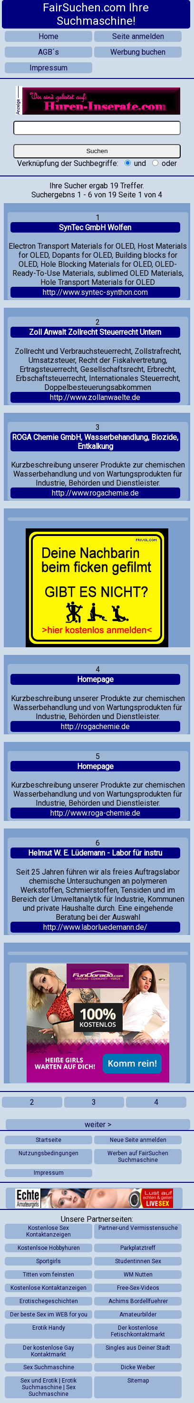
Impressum (48, 67)
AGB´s (48, 52)
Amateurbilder (137, 1314)
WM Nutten (138, 1274)
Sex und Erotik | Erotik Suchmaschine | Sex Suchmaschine (48, 1387)
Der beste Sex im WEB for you (48, 1314)
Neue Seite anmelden (138, 1140)
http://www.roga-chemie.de (95, 813)
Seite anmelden (138, 36)
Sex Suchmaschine (48, 1367)
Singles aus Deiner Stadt (138, 1348)
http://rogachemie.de (95, 726)
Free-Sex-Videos (138, 1288)
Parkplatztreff (137, 1248)
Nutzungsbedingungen (48, 1153)
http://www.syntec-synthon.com (95, 292)
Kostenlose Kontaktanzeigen (48, 1288)
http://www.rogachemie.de (95, 492)
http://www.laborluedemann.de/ (95, 927)
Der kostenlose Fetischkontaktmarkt (138, 1331)
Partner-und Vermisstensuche (138, 1228)
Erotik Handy (48, 1328)
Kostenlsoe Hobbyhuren (49, 1248)
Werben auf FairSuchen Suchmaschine (137, 1156)
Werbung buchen (137, 52)
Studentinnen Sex (138, 1261)
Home (48, 36)
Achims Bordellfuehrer (138, 1301)
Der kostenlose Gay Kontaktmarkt (48, 1351)
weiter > (98, 1124)
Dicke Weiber (138, 1367)
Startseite (48, 1140)
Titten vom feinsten (48, 1274)
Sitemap (138, 1380)
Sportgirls (48, 1261)
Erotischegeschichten (48, 1301)
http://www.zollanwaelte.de (95, 397)
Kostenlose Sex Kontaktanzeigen (48, 1231)
